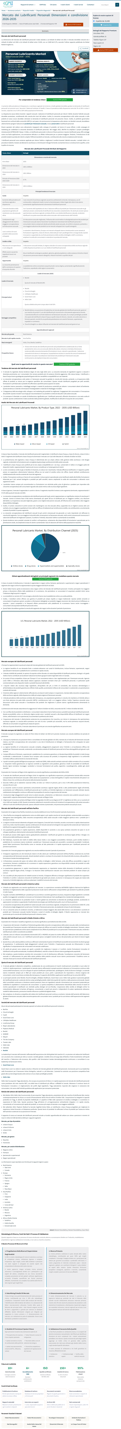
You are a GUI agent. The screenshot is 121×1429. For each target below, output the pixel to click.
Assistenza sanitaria (14, 11)
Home (3, 11)
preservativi (55, 124)
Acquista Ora (105, 25)
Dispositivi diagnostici (43, 11)
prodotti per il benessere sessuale (36, 124)
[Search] (117, 5)
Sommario (45, 31)
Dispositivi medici (28, 11)
